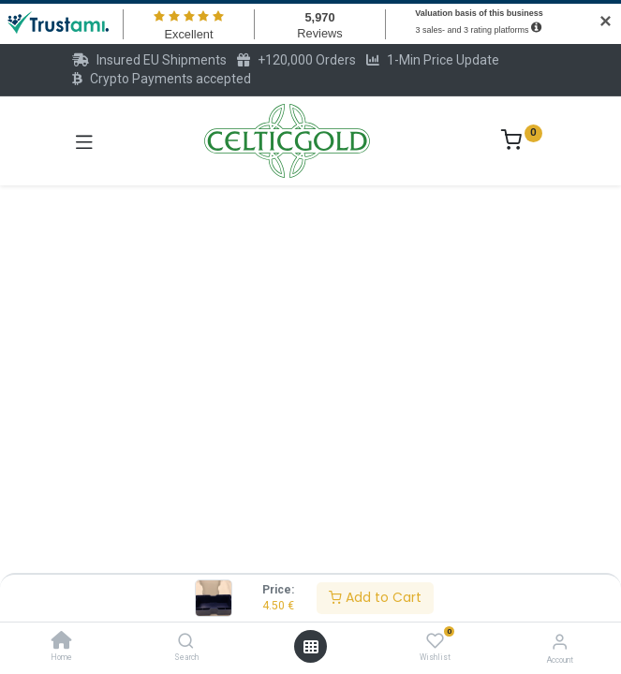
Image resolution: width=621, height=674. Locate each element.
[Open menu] (310, 647)
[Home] (62, 642)
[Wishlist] (435, 641)
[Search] (186, 642)
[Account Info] (560, 641)
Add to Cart (375, 597)
